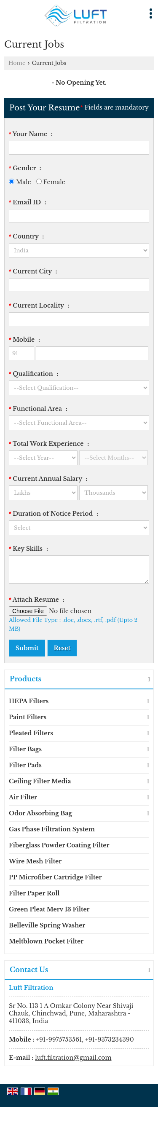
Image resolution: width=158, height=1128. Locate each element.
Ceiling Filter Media (40, 781)
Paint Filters (27, 717)
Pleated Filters (31, 733)
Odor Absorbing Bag (40, 813)
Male (20, 182)
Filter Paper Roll (34, 893)
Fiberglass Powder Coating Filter (59, 845)
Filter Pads (25, 765)
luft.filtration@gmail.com (73, 1057)
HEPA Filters (28, 701)
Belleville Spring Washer (47, 925)
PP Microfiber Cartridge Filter (55, 877)
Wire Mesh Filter (35, 861)
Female (50, 182)
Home (16, 63)
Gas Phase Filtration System (52, 829)
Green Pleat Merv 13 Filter (49, 909)
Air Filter (23, 797)
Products (25, 679)
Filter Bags (25, 749)
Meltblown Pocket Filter (46, 941)
